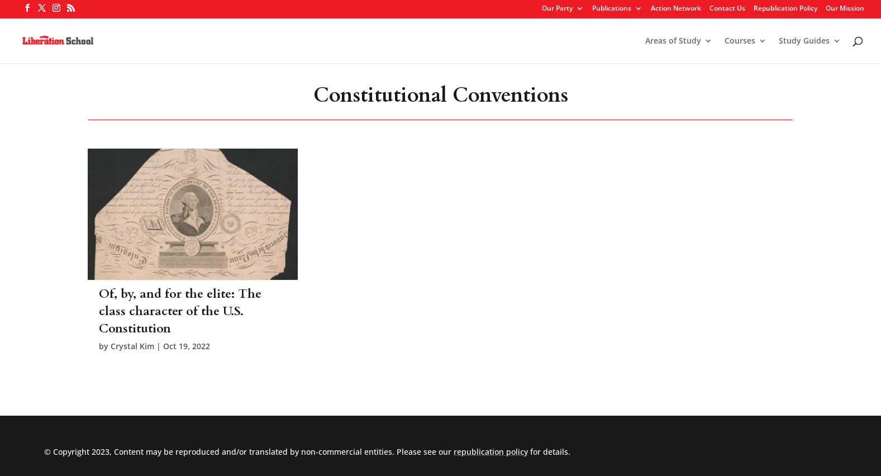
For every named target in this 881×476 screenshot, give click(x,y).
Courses (740, 41)
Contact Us (727, 9)
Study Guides (804, 41)
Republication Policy (785, 9)
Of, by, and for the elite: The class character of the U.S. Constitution (180, 311)
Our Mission (845, 9)
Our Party (557, 9)
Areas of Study (673, 41)
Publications (611, 9)
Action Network (676, 9)
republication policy (491, 451)
